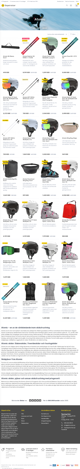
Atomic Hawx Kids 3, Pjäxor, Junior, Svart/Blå (48, 177)
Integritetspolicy (46, 412)
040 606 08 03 (67, 414)
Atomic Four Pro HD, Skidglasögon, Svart (9, 255)
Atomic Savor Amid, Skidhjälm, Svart (29, 255)
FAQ (22, 405)
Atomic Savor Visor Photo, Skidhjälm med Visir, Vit (68, 177)
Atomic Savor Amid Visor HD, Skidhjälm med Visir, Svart (49, 137)
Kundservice (60, 1)
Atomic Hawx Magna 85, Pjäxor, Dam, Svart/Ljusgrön (49, 97)
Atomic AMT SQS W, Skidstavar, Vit (9, 136)
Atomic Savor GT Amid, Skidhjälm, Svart (10, 215)
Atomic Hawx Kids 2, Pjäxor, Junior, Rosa (48, 215)
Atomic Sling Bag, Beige (69, 135)
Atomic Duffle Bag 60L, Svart (10, 176)
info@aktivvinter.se (68, 417)
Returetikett (45, 415)
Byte (22, 410)
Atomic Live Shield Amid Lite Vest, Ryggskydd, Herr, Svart (30, 296)
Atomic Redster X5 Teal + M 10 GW (10, 295)
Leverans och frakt (26, 408)
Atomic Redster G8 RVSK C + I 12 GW (29, 57)
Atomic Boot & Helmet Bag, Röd (69, 215)
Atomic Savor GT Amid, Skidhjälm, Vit (30, 215)
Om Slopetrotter (46, 408)
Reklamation (25, 415)
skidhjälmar (12, 331)
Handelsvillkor (45, 410)
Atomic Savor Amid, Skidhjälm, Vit (48, 255)
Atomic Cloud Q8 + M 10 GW (69, 57)
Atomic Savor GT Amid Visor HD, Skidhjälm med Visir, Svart (69, 97)
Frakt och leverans (69, 1)
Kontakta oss (45, 405)
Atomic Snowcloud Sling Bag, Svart (28, 176)
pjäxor (3, 356)
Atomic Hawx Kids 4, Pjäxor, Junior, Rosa (68, 255)
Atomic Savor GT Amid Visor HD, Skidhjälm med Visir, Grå (10, 97)
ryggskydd (19, 331)
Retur (77, 1)
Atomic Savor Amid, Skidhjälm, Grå (29, 136)
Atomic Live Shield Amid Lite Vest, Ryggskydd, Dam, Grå (49, 296)
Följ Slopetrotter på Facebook (68, 420)
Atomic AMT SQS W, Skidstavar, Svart (29, 96)
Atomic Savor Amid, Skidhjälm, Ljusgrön (48, 57)
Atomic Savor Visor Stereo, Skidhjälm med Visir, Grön (69, 296)
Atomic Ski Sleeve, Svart (8, 57)
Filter (72, 34)
